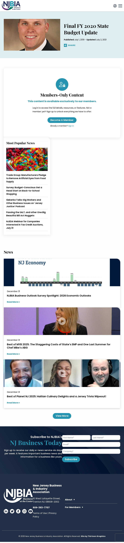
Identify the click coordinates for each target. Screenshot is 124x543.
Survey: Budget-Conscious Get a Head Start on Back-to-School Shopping (24, 191)
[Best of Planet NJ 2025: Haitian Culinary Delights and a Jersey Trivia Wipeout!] (62, 384)
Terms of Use (40, 514)
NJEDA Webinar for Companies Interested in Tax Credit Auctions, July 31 (24, 225)
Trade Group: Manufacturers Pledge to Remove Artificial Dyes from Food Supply (26, 178)
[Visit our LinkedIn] (6, 512)
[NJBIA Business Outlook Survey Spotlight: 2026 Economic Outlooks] (62, 283)
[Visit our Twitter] (12, 512)
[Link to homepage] (11, 5)
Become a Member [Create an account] (62, 120)
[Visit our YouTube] (30, 512)
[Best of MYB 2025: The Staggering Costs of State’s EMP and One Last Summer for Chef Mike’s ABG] (62, 334)
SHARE (69, 45)
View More (62, 416)
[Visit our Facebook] (18, 512)
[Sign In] (115, 6)
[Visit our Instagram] (24, 512)
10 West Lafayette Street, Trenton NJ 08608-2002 (46, 501)
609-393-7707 (41, 508)
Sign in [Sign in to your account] (71, 126)
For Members (72, 508)
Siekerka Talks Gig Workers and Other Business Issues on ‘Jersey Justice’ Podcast (24, 203)
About (68, 500)
